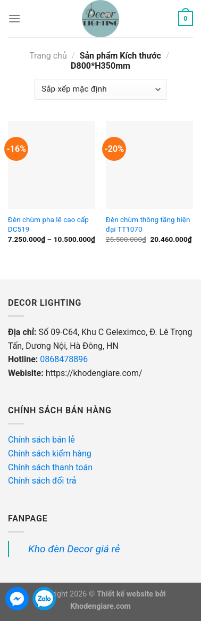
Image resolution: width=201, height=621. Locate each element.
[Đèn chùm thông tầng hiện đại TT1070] (149, 164)
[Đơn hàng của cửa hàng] (100, 89)
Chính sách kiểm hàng (51, 453)
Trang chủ (48, 56)
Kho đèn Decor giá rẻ (74, 549)
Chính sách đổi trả (43, 481)
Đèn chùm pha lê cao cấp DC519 (48, 224)
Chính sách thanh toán (50, 467)
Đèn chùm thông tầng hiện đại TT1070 (148, 224)
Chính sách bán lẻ (41, 440)
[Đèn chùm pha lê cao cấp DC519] (51, 164)
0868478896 (64, 359)
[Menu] (14, 18)
